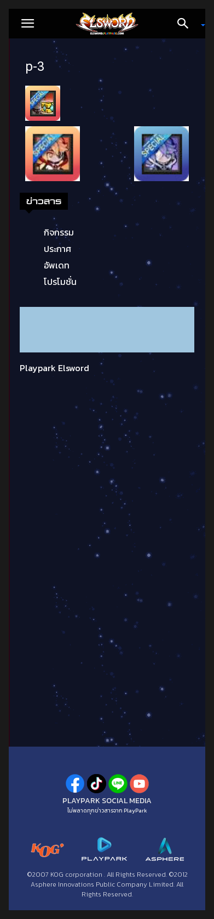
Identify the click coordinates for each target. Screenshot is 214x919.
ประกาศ (57, 248)
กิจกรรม (59, 232)
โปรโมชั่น (60, 281)
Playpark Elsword (54, 367)
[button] (27, 23)
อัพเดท (57, 265)
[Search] (186, 23)
